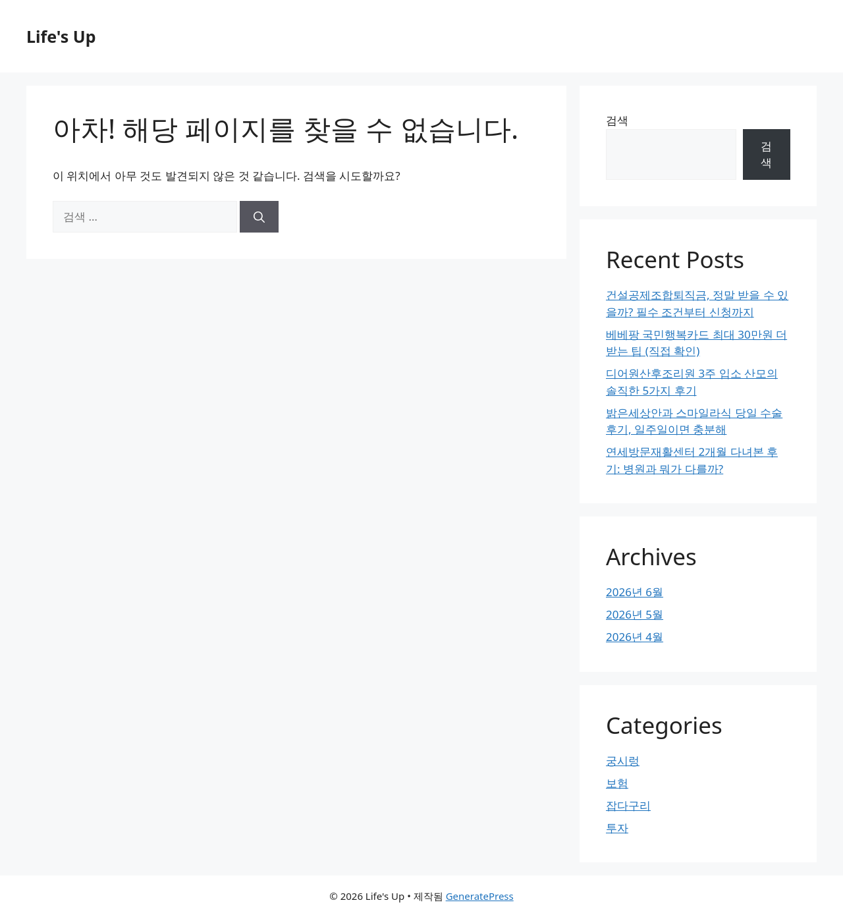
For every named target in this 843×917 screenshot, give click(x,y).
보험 (617, 783)
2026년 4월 (634, 636)
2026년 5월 (634, 614)
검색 (617, 120)
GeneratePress (480, 896)
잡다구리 (628, 805)
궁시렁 (622, 760)
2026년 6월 (634, 591)
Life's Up (60, 36)
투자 (617, 827)
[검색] (259, 217)
